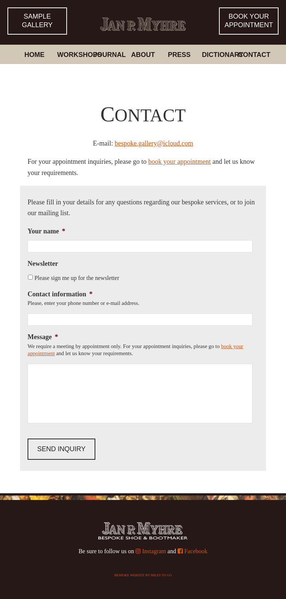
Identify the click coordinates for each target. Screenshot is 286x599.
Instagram (151, 551)
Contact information (60, 294)
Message (43, 337)
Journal (108, 54)
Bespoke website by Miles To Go (143, 575)
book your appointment (179, 161)
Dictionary (217, 54)
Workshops (72, 54)
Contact (253, 54)
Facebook (192, 551)
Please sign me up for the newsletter (77, 278)
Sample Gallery (37, 21)
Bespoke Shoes (143, 16)
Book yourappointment (249, 21)
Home (34, 54)
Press (179, 54)
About (143, 54)
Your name (46, 231)
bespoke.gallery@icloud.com (154, 143)
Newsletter (43, 263)
